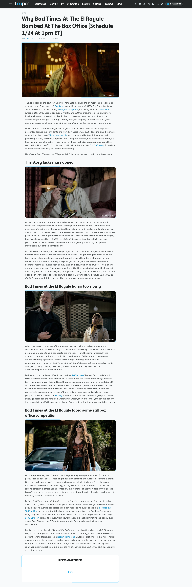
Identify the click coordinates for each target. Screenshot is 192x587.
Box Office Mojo (97, 145)
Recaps (86, 4)
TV (62, 4)
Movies (54, 4)
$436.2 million (32, 517)
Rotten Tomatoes (66, 536)
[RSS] (162, 4)
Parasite (104, 109)
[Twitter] (144, 4)
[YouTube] (140, 4)
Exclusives (40, 4)
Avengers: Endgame (68, 109)
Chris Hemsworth (58, 135)
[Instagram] (149, 4)
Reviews (109, 4)
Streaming (73, 4)
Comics (97, 4)
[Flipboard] (153, 4)
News (119, 4)
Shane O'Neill (30, 39)
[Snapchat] (157, 4)
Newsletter (174, 4)
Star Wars (59, 106)
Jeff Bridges (78, 375)
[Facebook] (135, 4)
